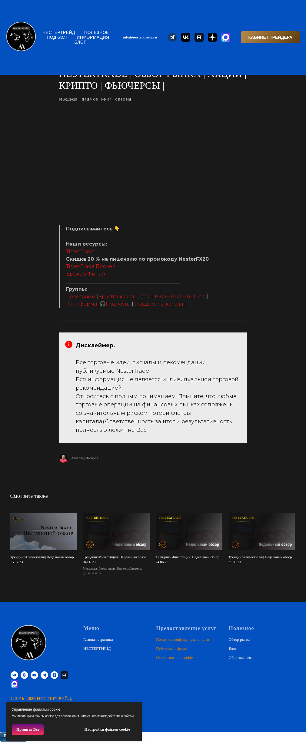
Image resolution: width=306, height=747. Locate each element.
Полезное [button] (96, 32)
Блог (80, 42)
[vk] (14, 679)
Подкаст (57, 37)
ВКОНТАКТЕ (170, 299)
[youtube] (34, 679)
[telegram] (44, 679)
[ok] (24, 679)
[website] (172, 37)
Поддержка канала (159, 306)
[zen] (54, 679)
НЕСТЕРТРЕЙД (58, 32)
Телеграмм (82, 299)
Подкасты (118, 306)
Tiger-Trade (80, 253)
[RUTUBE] (64, 679)
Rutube (196, 299)
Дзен (144, 299)
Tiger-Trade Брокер (91, 269)
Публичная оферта (171, 652)
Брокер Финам (85, 276)
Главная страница (98, 643)
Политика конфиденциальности (182, 643)
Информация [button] (93, 37)
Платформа (82, 306)
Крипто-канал (116, 299)
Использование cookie (174, 661)
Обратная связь (241, 661)
